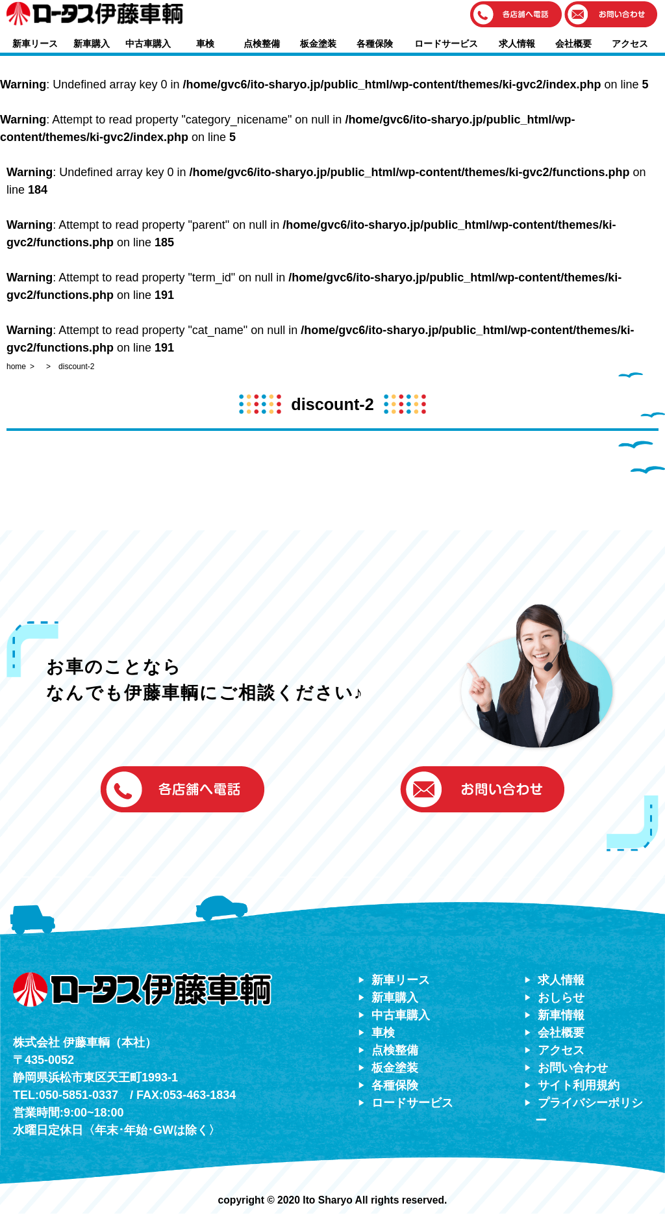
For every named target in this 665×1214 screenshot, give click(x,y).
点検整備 (262, 43)
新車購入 (91, 43)
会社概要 (573, 43)
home (16, 366)
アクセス (630, 43)
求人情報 (517, 43)
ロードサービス (446, 43)
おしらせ (561, 997)
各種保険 (375, 43)
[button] (516, 15)
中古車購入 (148, 43)
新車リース (35, 43)
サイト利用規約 (579, 1085)
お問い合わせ (573, 1067)
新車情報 (561, 1015)
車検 (205, 43)
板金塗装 (318, 43)
